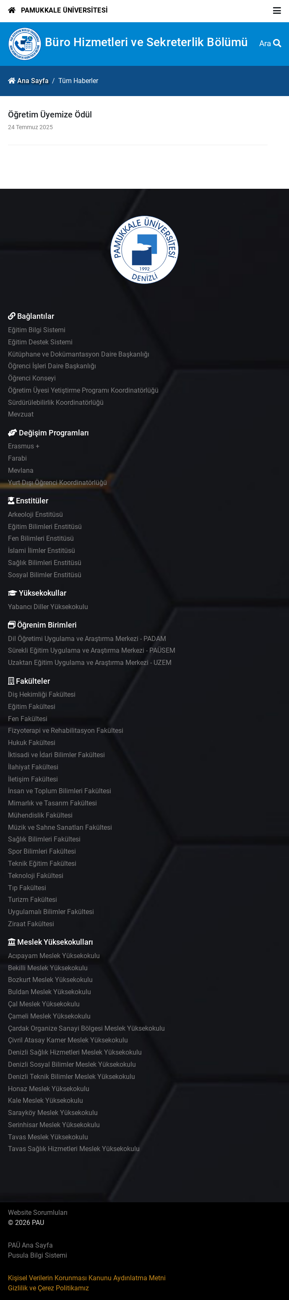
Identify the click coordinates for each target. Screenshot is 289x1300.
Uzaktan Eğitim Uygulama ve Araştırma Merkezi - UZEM (90, 663)
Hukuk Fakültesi (31, 743)
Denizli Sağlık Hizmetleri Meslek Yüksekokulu (75, 1052)
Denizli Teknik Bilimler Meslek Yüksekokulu (71, 1077)
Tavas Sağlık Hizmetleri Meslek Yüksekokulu (74, 1149)
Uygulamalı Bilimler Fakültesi (51, 912)
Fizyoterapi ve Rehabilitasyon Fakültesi (65, 731)
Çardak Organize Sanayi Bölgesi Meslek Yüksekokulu (86, 1028)
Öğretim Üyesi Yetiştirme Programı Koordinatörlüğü (83, 390)
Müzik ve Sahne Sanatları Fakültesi (60, 827)
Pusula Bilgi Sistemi (37, 1255)
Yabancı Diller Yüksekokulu (48, 607)
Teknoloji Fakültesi (35, 876)
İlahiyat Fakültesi (33, 767)
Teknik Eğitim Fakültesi (42, 864)
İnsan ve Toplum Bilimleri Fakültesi (59, 791)
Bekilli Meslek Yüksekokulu (48, 968)
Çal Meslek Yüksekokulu (44, 1004)
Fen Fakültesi (27, 719)
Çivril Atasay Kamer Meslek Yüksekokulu (68, 1040)
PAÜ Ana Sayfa (30, 1245)
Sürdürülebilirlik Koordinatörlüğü (56, 402)
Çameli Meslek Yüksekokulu (49, 1016)
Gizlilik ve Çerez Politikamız (48, 1288)
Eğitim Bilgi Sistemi (36, 330)
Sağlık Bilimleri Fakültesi (44, 839)
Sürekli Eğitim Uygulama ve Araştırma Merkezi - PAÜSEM (91, 650)
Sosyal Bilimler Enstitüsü (44, 575)
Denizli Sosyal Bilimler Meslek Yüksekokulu (72, 1064)
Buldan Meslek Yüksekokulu (49, 992)
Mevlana (21, 470)
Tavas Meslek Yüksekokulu (48, 1137)
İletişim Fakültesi (33, 779)
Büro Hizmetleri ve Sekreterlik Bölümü (146, 42)
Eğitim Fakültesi (31, 707)
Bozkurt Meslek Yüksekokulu (50, 980)
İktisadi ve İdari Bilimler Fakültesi (56, 755)
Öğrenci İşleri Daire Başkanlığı (52, 366)
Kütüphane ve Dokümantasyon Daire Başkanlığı (78, 354)
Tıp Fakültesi (27, 888)
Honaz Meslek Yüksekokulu (48, 1089)
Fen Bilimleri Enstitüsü (41, 538)
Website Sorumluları (38, 1213)
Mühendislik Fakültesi (40, 815)
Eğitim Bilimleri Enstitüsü (45, 527)
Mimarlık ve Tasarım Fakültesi (52, 803)
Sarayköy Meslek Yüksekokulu (53, 1113)
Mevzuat (21, 414)
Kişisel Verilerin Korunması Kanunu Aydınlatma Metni (87, 1278)
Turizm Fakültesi (32, 900)
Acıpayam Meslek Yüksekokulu (54, 956)
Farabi (17, 458)
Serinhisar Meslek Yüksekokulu (54, 1125)
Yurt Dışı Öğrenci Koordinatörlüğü (57, 483)
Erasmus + (23, 446)
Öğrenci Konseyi (32, 378)
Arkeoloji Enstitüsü (35, 514)
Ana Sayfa (33, 81)
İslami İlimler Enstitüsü (41, 551)
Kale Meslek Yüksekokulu (45, 1101)
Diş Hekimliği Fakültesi (42, 694)
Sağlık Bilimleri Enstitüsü (44, 563)
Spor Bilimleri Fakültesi (42, 851)
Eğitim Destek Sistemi (40, 342)
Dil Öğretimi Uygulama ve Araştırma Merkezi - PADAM (87, 639)
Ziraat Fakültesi (31, 924)
